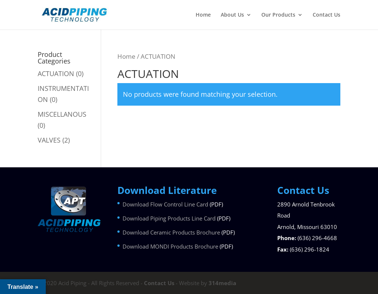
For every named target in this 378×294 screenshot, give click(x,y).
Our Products (278, 15)
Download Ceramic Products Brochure (171, 232)
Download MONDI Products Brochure (170, 246)
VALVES (49, 140)
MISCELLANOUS (62, 114)
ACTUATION (56, 73)
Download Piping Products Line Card (169, 218)
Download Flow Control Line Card (165, 204)
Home (203, 15)
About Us (232, 15)
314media (222, 283)
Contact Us (326, 15)
